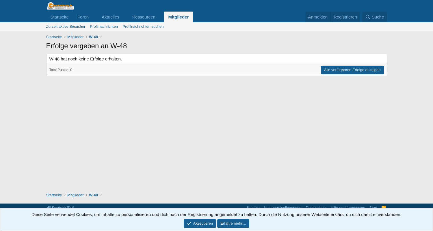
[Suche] (374, 17)
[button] (93, 17)
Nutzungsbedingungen (282, 208)
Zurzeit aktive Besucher (66, 26)
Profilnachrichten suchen (142, 26)
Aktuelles (110, 16)
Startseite (60, 16)
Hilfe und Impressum (348, 208)
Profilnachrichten (104, 26)
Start (373, 208)
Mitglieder (178, 16)
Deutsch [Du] (60, 208)
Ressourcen (143, 16)
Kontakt (253, 208)
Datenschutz (316, 208)
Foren (83, 16)
